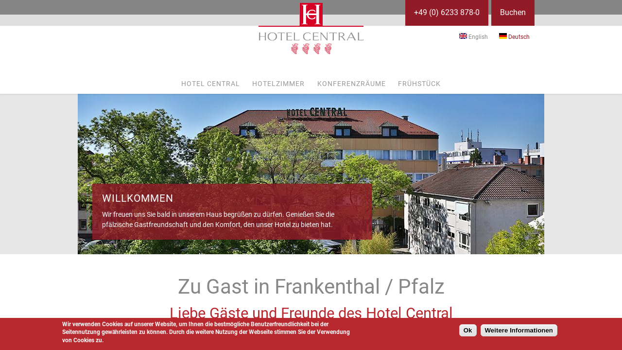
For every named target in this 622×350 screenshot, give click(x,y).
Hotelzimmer (278, 84)
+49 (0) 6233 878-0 (447, 12)
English (473, 37)
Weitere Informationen (519, 330)
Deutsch (514, 37)
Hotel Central (210, 84)
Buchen (513, 12)
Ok (468, 330)
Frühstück (419, 84)
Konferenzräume (351, 84)
